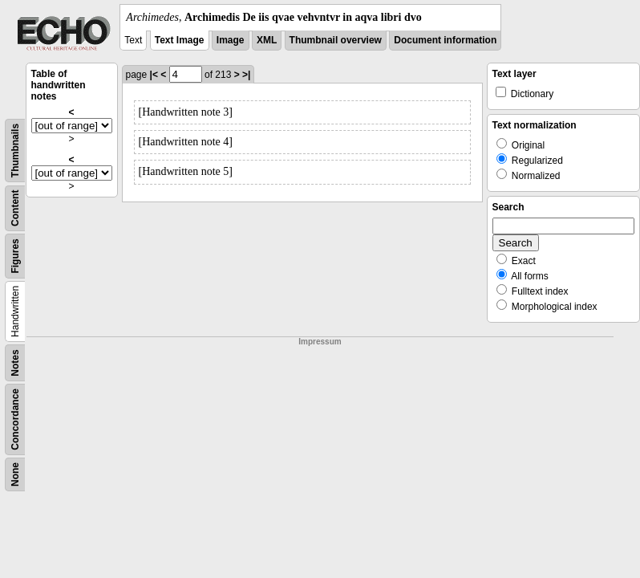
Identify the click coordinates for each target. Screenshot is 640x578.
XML (267, 40)
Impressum (319, 341)
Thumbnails (15, 150)
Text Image (180, 40)
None (15, 474)
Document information (445, 40)
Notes (15, 362)
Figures (15, 255)
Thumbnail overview (336, 40)
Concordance (15, 419)
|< (154, 74)
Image (231, 40)
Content (15, 208)
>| (246, 74)
